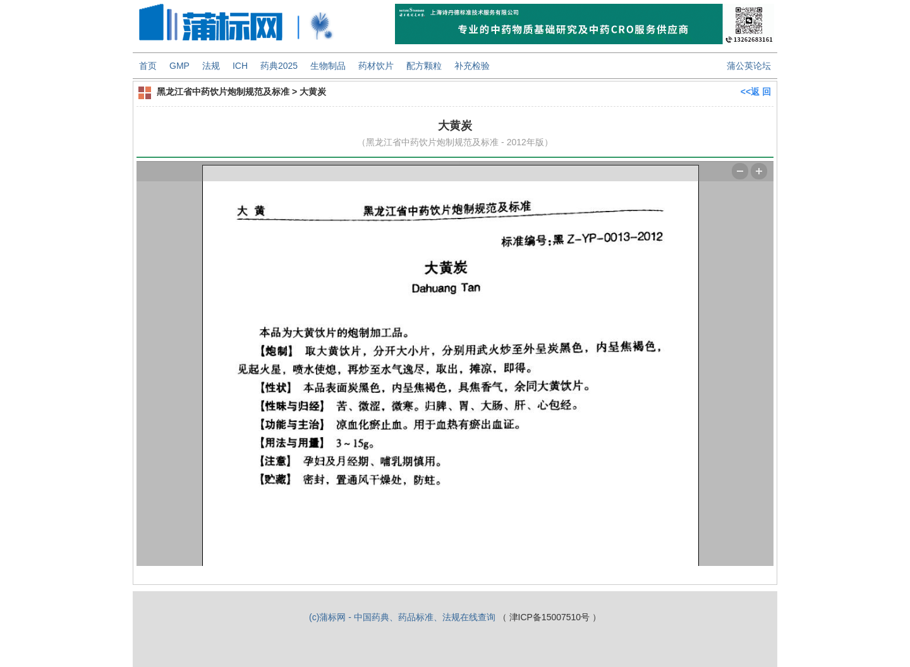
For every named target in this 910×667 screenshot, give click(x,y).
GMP (179, 66)
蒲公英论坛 (749, 66)
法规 (211, 66)
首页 (148, 66)
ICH (240, 66)
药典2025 (279, 66)
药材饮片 (376, 66)
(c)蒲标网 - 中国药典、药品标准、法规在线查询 (402, 617)
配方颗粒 (424, 66)
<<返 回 (756, 92)
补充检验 (472, 66)
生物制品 (328, 66)
